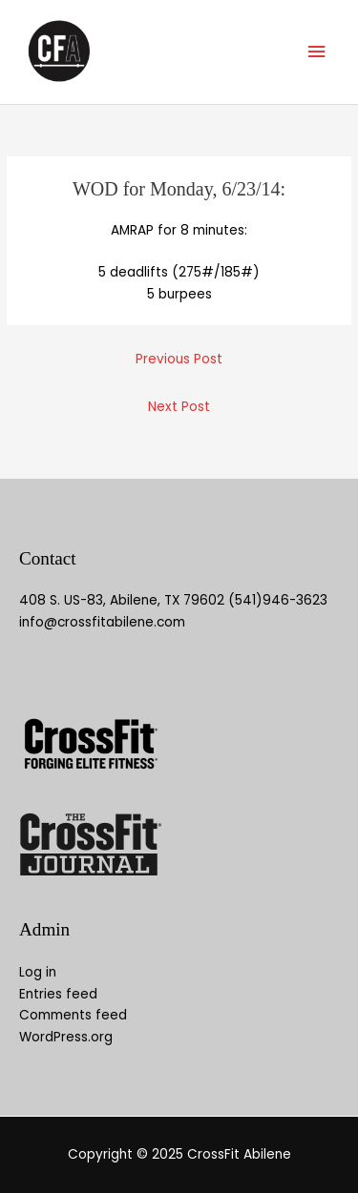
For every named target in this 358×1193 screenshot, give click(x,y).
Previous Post (179, 359)
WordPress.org (66, 1037)
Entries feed (58, 994)
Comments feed (73, 1015)
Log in (37, 972)
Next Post (179, 407)
